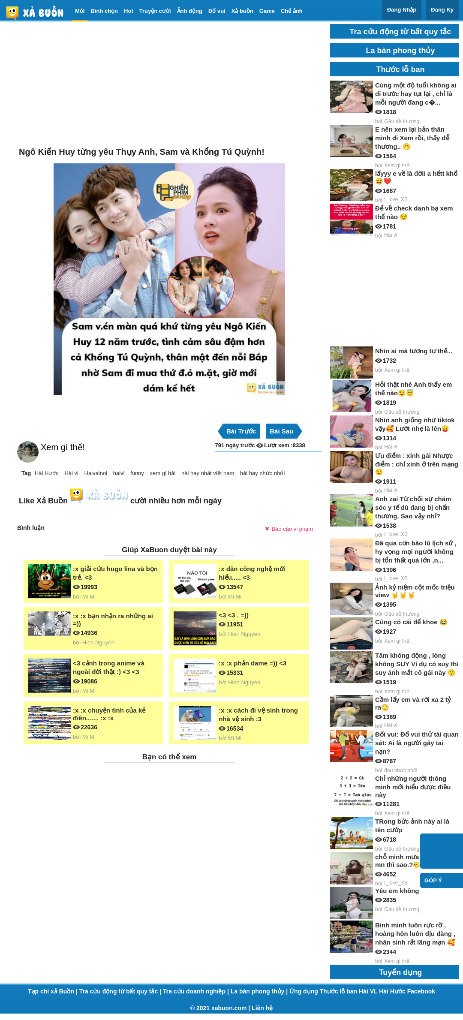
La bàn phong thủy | (260, 991)
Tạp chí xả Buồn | (53, 991)
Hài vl (71, 473)
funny (137, 473)
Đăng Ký (442, 9)
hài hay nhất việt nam (207, 473)
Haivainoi (95, 473)
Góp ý (433, 880)
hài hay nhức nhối (262, 473)
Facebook (421, 991)
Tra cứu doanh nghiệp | (197, 991)
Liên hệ (262, 1008)
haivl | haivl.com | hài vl (38, 12)
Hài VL (369, 991)
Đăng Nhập (401, 9)
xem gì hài (162, 473)
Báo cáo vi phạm (292, 529)
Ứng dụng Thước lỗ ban (324, 991)
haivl (119, 473)
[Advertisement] (169, 84)
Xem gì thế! (62, 447)
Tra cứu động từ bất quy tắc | (121, 991)
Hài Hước (47, 473)
